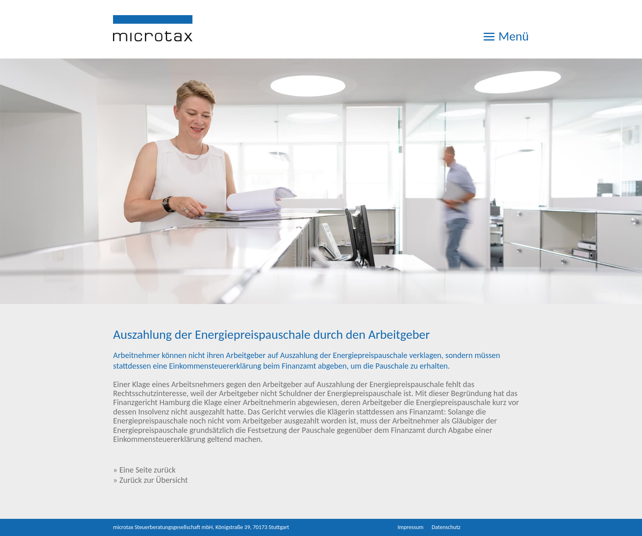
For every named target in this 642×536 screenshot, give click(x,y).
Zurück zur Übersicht (154, 480)
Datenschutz (446, 527)
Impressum (410, 527)
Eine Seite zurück (148, 470)
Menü (505, 34)
